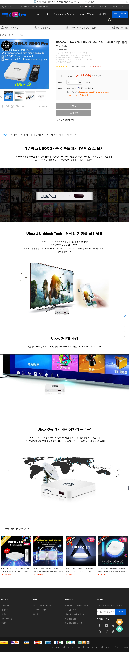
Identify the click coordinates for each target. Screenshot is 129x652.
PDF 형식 (45, 106)
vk (17, 106)
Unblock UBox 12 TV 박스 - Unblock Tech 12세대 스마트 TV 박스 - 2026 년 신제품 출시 (15, 571)
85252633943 (10, 6)
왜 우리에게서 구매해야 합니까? (77, 605)
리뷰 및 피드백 (71, 609)
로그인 (112, 6)
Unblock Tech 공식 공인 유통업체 (83, 28)
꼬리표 (4, 623)
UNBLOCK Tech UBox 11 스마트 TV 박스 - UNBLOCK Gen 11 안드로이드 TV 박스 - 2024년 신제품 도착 (80, 571)
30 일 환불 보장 (44, 28)
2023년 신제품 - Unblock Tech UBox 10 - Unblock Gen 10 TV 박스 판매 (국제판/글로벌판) (112, 571)
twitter (7, 106)
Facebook (99, 625)
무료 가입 (123, 6)
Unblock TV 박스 (86, 14)
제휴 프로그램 (6, 618)
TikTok (113, 631)
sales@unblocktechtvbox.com (35, 6)
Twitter (113, 625)
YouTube (99, 631)
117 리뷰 (71, 66)
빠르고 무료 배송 (12, 28)
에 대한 (102, 14)
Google (106, 631)
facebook (2, 106)
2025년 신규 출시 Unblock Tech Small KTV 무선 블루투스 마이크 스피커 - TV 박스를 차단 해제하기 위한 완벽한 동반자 (48, 571)
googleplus (12, 106)
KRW (70, 75)
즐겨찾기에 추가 (67, 120)
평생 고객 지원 (122, 28)
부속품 (35, 614)
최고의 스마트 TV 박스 (64, 14)
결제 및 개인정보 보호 (73, 623)
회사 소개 (5, 605)
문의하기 (4, 609)
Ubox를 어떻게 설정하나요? (76, 614)
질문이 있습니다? (96, 66)
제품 (46, 14)
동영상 (4, 614)
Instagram (106, 625)
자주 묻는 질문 (71, 618)
